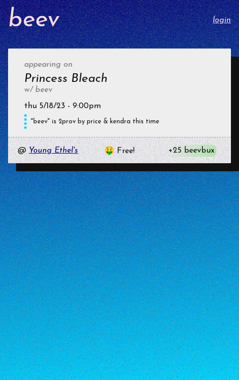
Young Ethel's (53, 151)
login (222, 20)
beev (33, 20)
